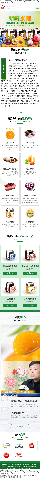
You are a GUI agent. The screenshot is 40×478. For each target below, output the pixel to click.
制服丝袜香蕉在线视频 (14, 477)
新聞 (20, 317)
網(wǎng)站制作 (11, 468)
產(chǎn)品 (20, 118)
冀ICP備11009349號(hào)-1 (27, 466)
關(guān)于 (20, 49)
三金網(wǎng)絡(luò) (24, 468)
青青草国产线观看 (29, 475)
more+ (20, 113)
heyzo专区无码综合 (6, 475)
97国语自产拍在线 (17, 475)
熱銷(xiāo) (20, 236)
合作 (20, 434)
